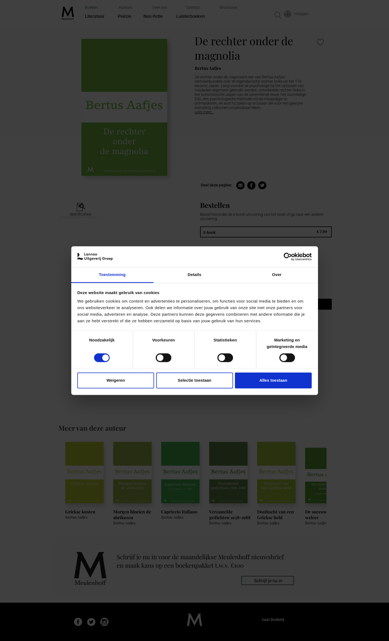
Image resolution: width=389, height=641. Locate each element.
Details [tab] (194, 274)
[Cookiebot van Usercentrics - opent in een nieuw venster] (288, 256)
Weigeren (115, 380)
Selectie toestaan (194, 380)
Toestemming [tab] (112, 274)
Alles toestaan (273, 380)
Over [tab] (277, 274)
